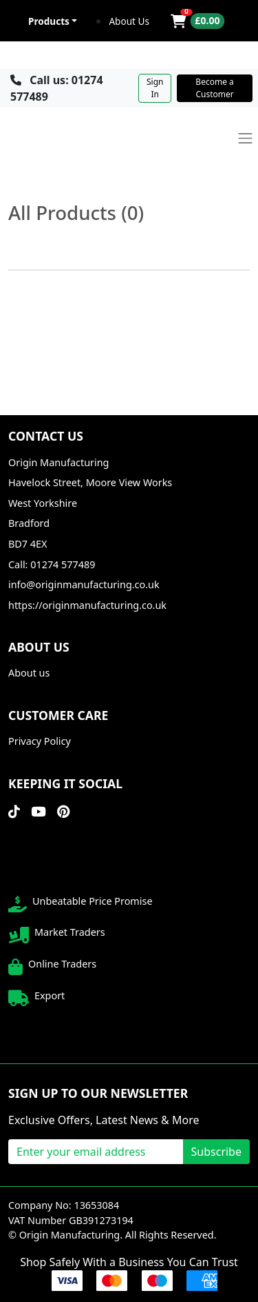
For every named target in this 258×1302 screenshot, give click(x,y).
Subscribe (216, 1151)
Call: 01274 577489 (51, 564)
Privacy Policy (39, 741)
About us (29, 672)
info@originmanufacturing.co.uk (84, 584)
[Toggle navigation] (246, 138)
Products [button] (48, 21)
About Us (129, 21)
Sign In (155, 88)
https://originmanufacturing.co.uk (87, 605)
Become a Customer (214, 88)
